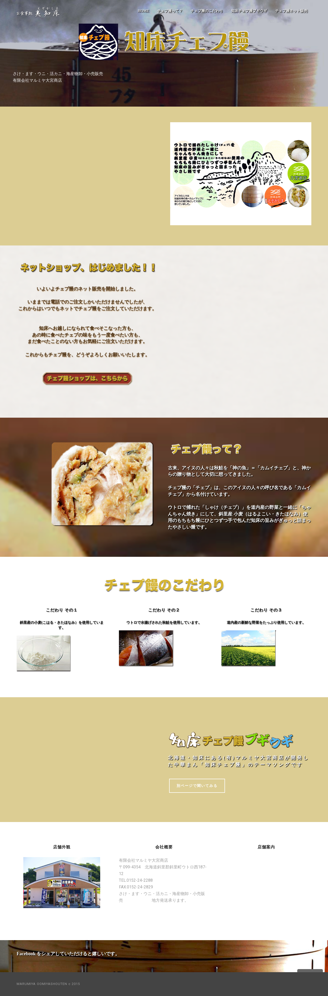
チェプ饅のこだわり (207, 11)
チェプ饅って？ (169, 11)
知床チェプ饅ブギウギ (249, 11)
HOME (143, 11)
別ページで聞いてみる (197, 786)
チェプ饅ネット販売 (291, 11)
